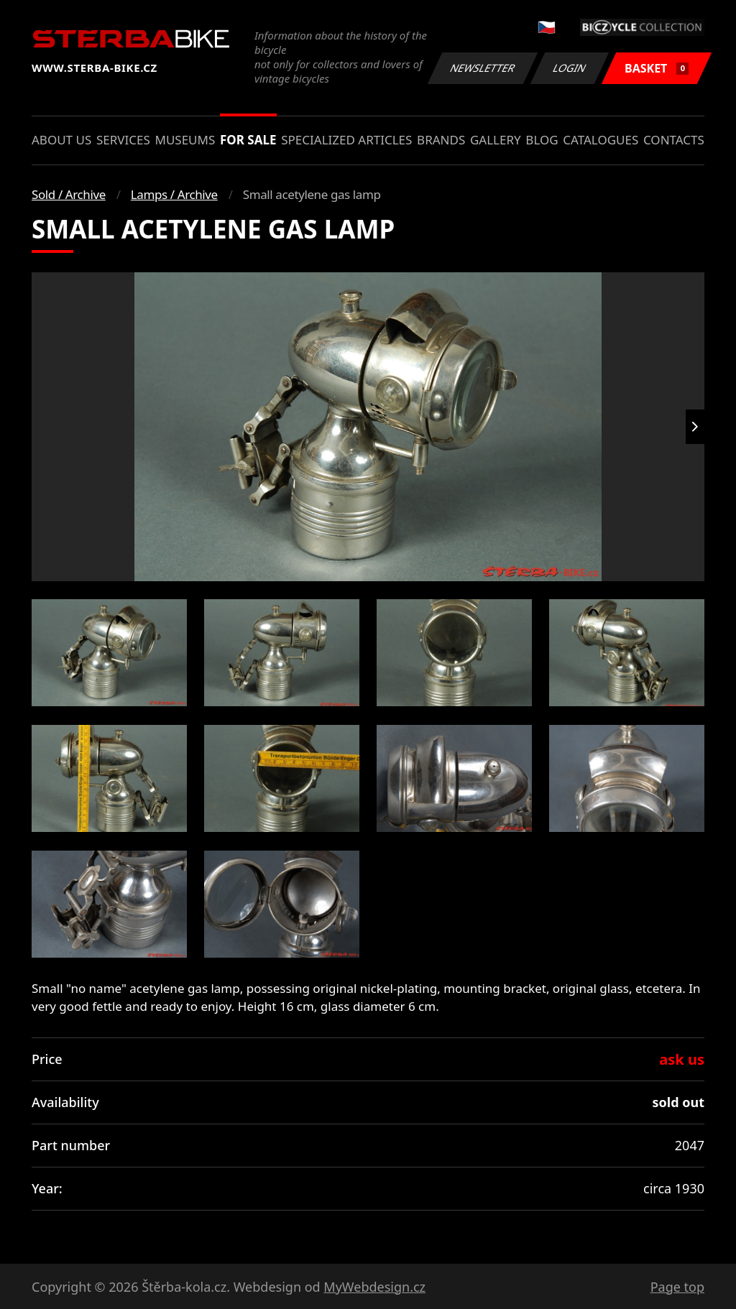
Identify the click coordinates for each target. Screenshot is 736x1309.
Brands (441, 139)
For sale (248, 139)
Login (570, 68)
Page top (677, 1286)
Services (123, 139)
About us (61, 139)
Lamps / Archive (174, 194)
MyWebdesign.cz (374, 1286)
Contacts (673, 139)
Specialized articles (346, 139)
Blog (541, 139)
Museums (185, 139)
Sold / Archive (69, 194)
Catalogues (600, 139)
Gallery (495, 139)
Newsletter (482, 68)
